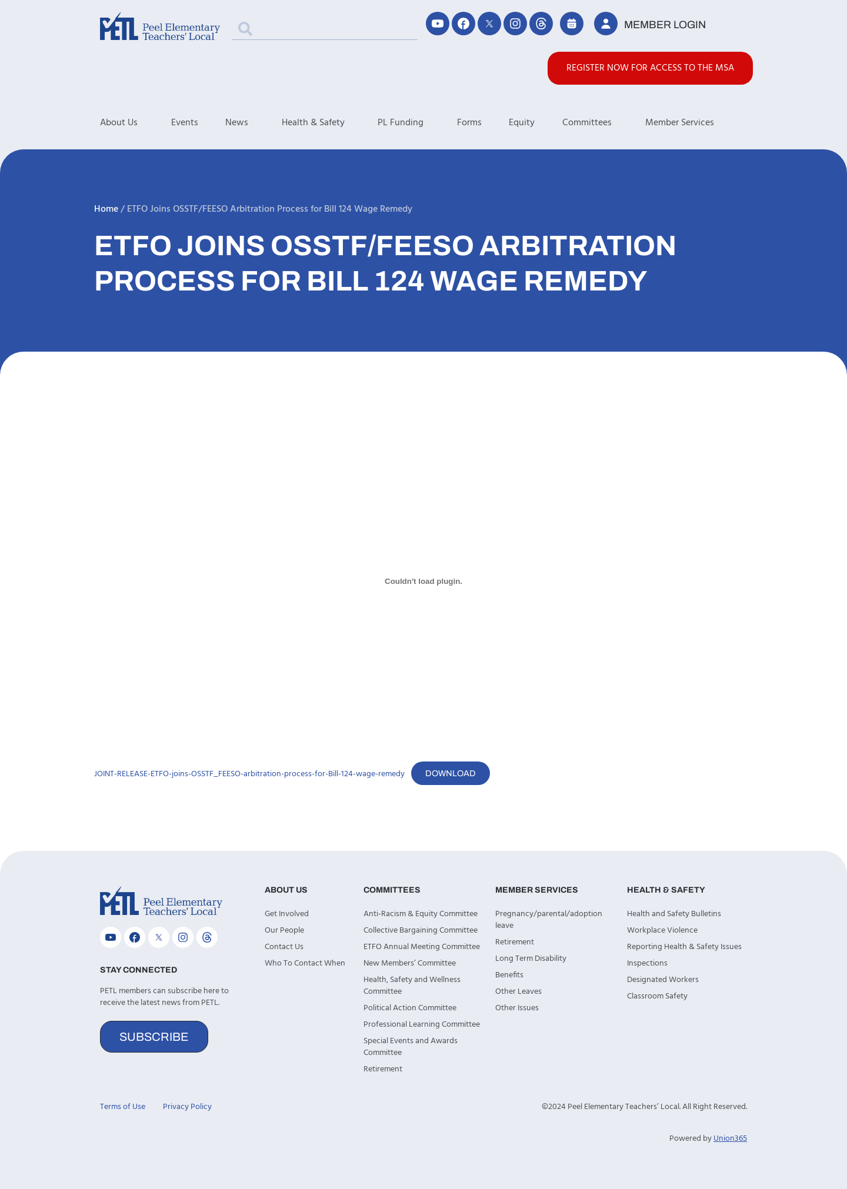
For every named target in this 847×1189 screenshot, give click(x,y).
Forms (469, 123)
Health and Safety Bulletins (674, 914)
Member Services (696, 123)
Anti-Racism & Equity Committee (421, 914)
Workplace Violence (662, 930)
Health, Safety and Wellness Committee (412, 985)
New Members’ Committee (410, 963)
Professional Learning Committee (422, 1024)
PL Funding (417, 123)
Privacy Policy (187, 1107)
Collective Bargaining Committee (421, 930)
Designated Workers (663, 980)
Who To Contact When (305, 963)
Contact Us (284, 947)
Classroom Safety (657, 996)
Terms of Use (122, 1107)
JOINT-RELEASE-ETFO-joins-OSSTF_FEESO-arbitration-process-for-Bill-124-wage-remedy (249, 774)
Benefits (509, 975)
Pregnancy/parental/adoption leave (548, 920)
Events (184, 123)
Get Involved (287, 914)
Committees (603, 123)
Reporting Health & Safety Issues (684, 947)
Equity (522, 123)
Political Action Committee (410, 1008)
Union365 (730, 1138)
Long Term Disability (530, 959)
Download (450, 773)
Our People (284, 930)
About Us (135, 123)
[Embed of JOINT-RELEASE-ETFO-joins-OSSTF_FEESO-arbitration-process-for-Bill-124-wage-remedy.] (423, 581)
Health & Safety (330, 123)
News (253, 123)
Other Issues (517, 1008)
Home (106, 209)
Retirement (383, 1069)
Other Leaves (518, 991)
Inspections (647, 963)
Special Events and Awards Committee (411, 1047)
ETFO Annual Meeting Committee (422, 947)
